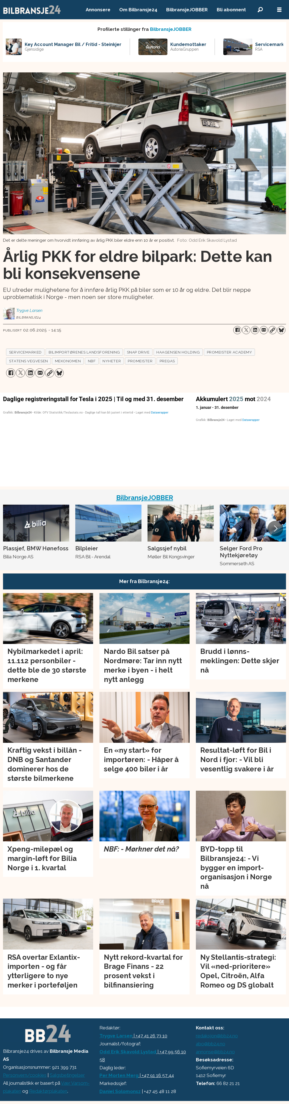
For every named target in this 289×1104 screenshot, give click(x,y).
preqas (167, 361)
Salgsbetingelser (67, 1075)
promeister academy (229, 352)
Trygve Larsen (115, 1035)
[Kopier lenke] (272, 330)
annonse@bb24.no (215, 1051)
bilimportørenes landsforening (84, 352)
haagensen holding (178, 352)
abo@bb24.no (210, 1043)
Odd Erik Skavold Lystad (127, 1051)
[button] (275, 528)
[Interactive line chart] (241, 438)
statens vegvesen (28, 361)
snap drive (138, 352)
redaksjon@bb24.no (217, 1035)
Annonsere (98, 9)
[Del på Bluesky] (281, 330)
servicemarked (25, 352)
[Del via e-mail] (264, 330)
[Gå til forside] (32, 9)
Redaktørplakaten (48, 1091)
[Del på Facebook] (237, 330)
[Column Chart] (96, 438)
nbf (92, 361)
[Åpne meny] (279, 10)
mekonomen (68, 361)
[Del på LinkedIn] (255, 330)
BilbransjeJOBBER (187, 9)
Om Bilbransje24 (138, 9)
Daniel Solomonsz (120, 1091)
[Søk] (260, 10)
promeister (140, 361)
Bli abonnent (231, 9)
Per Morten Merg (118, 1075)
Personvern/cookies (24, 1075)
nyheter (111, 361)
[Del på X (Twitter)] (246, 330)
